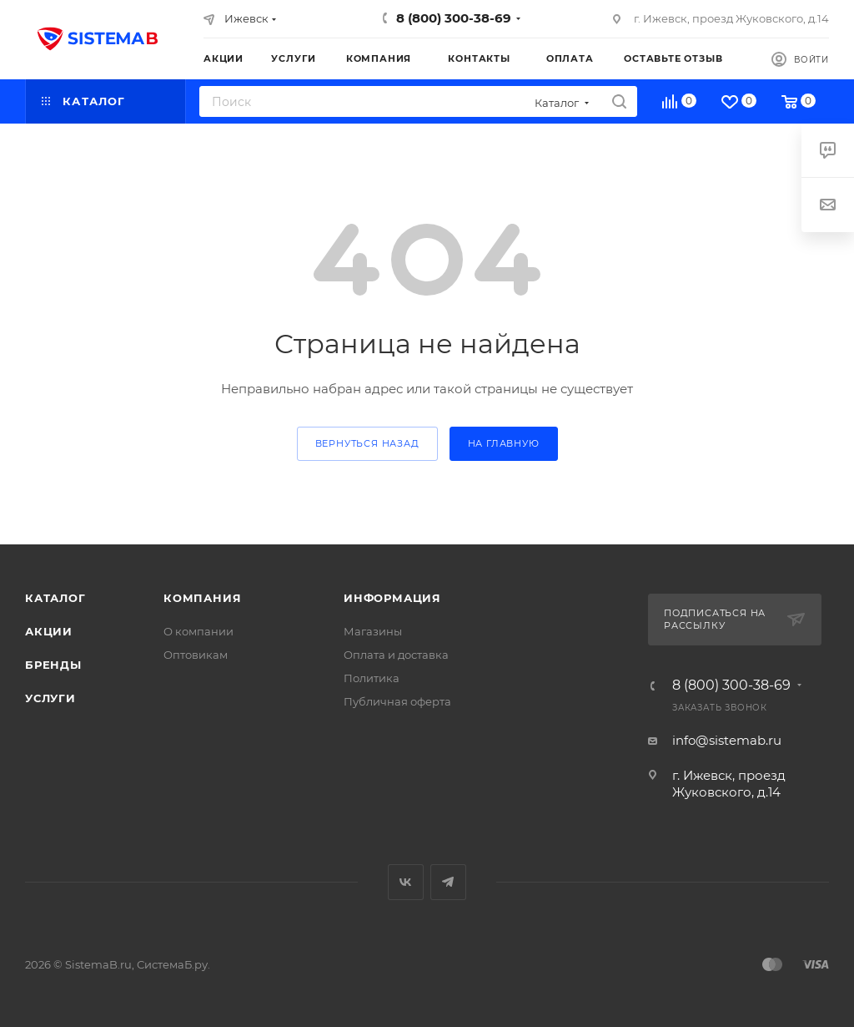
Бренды (53, 664)
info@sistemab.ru (726, 740)
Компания (202, 598)
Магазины (373, 631)
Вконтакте (406, 882)
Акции (49, 631)
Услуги (50, 698)
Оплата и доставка (396, 654)
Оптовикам (195, 654)
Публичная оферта (397, 701)
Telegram (448, 882)
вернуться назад (367, 443)
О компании (198, 631)
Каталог (55, 598)
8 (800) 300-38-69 (453, 18)
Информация (392, 598)
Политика (371, 678)
